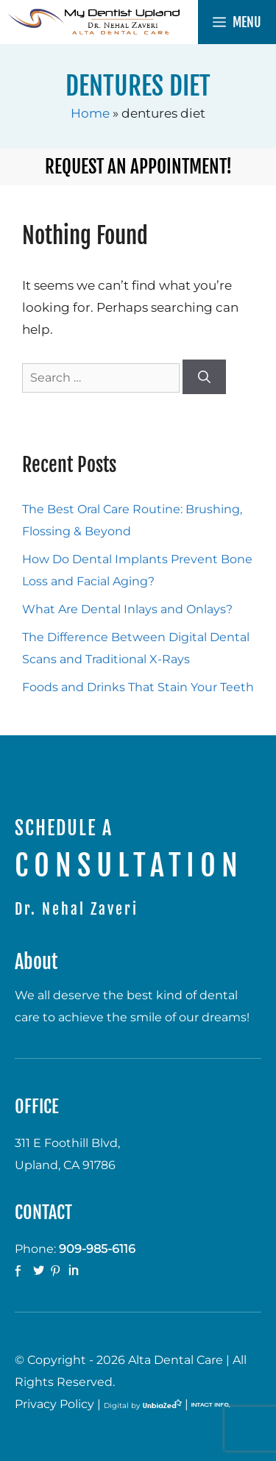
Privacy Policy (54, 1404)
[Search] (204, 377)
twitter (39, 1271)
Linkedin (75, 1271)
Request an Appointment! (138, 166)
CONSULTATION (129, 865)
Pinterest (57, 1271)
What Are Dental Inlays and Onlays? (127, 609)
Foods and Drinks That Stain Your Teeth (138, 687)
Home (90, 113)
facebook (22, 1271)
